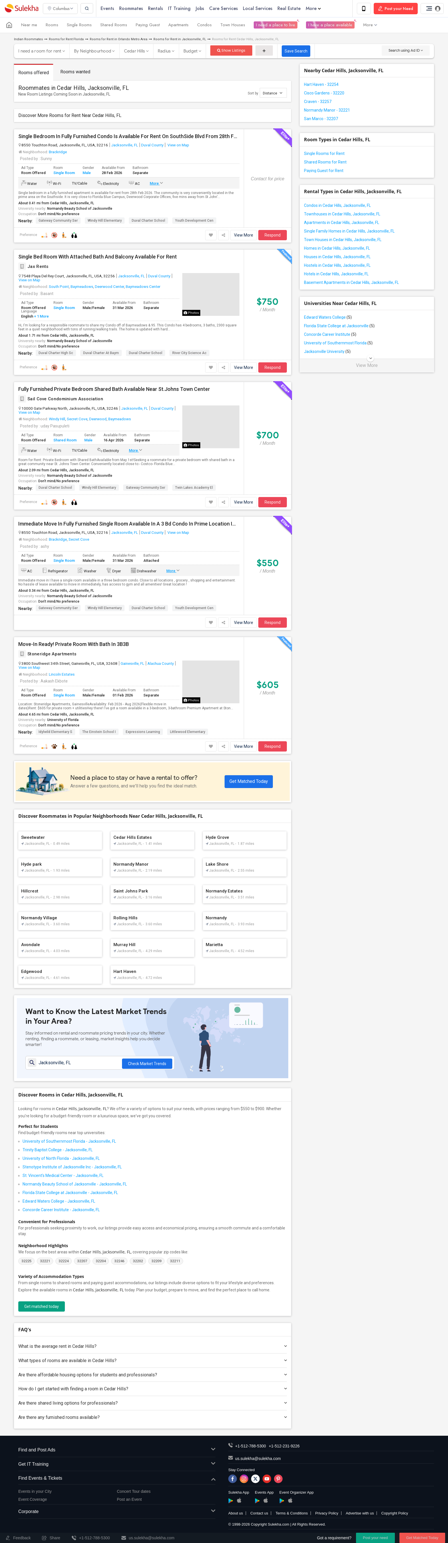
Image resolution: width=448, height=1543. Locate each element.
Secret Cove (77, 419)
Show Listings (231, 50)
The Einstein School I (99, 732)
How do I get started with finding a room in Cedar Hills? (152, 1389)
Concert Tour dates (134, 1492)
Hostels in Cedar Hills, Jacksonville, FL (337, 265)
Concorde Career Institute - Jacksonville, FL (61, 1210)
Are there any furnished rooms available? (152, 1418)
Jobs (200, 8)
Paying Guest (148, 25)
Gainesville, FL (132, 663)
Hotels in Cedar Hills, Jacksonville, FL (336, 274)
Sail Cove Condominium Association (60, 398)
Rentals (156, 8)
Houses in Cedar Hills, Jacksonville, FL (337, 257)
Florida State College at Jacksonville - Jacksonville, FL (70, 1193)
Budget (190, 51)
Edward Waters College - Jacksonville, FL (59, 1201)
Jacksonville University (327, 352)
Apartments (178, 25)
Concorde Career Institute (330, 334)
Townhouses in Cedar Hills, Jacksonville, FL (342, 214)
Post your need (375, 1538)
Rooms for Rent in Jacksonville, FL (179, 39)
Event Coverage (32, 1500)
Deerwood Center (109, 286)
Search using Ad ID (406, 50)
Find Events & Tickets (116, 1479)
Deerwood (98, 419)
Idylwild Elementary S (55, 732)
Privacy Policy (326, 1514)
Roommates (131, 8)
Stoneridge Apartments (47, 654)
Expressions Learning (143, 732)
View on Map (178, 145)
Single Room (64, 173)
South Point (59, 286)
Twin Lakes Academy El (194, 488)
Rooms (52, 25)
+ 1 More (41, 316)
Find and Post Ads (116, 1451)
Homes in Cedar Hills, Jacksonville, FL (337, 248)
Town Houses (232, 25)
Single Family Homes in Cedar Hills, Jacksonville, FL (349, 231)
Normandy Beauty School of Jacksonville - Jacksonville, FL (75, 1184)
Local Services (258, 8)
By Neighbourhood (92, 51)
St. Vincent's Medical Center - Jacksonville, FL (63, 1176)
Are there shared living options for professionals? (152, 1403)
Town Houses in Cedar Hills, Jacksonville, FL (342, 240)
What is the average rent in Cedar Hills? (152, 1347)
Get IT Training (116, 1465)
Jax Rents (33, 266)
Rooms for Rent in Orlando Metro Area (118, 39)
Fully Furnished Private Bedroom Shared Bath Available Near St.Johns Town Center (114, 389)
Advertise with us (360, 1514)
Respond (273, 235)
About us (235, 1514)
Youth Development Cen (194, 221)
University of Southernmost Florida (338, 343)
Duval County (152, 145)
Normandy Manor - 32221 (327, 110)
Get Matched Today (248, 781)
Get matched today (41, 1307)
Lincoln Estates (62, 674)
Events (108, 8)
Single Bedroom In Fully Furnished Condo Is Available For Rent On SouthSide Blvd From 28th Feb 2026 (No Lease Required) (128, 136)
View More (243, 235)
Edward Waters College (328, 317)
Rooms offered (33, 72)
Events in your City (35, 1492)
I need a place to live (275, 25)
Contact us (259, 1514)
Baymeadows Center (143, 286)
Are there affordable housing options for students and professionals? (152, 1375)
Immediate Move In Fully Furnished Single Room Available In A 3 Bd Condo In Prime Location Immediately (128, 524)
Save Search (296, 51)
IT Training (180, 8)
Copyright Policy (394, 1514)
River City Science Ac (189, 353)
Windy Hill (57, 419)
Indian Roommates (28, 39)
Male (87, 173)
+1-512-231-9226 (284, 1446)
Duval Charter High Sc (56, 353)
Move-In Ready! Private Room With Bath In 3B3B (73, 644)
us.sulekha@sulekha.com (258, 1459)
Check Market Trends (147, 1063)
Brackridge (58, 152)
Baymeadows (82, 286)
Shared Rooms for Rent (325, 162)
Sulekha (21, 9)
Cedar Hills (134, 51)
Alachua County (160, 663)
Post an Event (129, 1500)
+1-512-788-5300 (250, 1446)
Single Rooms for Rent (324, 153)
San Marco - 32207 (321, 119)
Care (224, 8)
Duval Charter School (148, 221)
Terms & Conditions (291, 1514)
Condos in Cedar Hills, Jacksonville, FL (337, 205)
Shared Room (65, 440)
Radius (164, 51)
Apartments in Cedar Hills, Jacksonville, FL (341, 223)
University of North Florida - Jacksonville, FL (61, 1159)
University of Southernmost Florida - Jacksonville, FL (69, 1142)
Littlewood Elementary (187, 732)
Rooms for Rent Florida (66, 39)
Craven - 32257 (317, 102)
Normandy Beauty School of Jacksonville (79, 209)
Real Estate (289, 8)
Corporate (116, 1513)
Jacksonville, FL (124, 145)
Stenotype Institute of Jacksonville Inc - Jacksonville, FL (72, 1167)
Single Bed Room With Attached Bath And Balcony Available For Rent (97, 257)
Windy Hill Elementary (105, 221)
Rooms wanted (75, 71)
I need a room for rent (39, 51)
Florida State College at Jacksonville (339, 326)
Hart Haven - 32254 (321, 84)
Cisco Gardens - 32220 (324, 93)
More (313, 8)
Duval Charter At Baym (101, 353)
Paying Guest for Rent (323, 171)
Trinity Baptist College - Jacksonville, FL (58, 1150)
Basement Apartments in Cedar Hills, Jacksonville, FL (351, 282)
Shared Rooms (113, 25)
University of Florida (63, 720)
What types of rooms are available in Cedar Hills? (152, 1361)
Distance (272, 92)
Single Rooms (79, 25)
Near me (29, 25)
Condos (204, 25)
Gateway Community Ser (58, 221)
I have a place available (330, 25)
